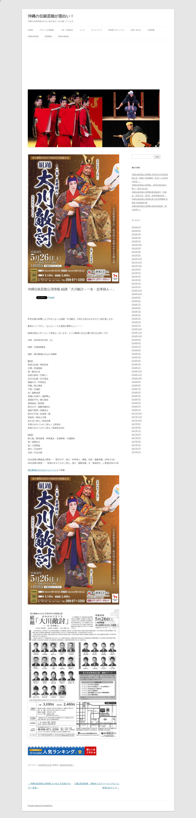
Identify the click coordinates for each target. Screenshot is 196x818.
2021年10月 (137, 266)
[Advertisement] (98, 63)
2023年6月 (136, 231)
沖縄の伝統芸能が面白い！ (51, 16)
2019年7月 (136, 347)
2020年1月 (136, 326)
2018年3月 (136, 403)
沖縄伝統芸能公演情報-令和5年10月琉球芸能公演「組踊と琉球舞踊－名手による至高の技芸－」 (150, 178)
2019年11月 (137, 333)
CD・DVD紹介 (67, 30)
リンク (82, 30)
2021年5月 (136, 273)
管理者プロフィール (116, 30)
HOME (30, 30)
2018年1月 (136, 410)
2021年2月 (136, 283)
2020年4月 (136, 315)
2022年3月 (136, 255)
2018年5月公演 (44, 765)
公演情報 (150, 30)
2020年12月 (137, 290)
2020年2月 (136, 322)
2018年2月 (136, 406)
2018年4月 (136, 399)
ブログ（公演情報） (47, 30)
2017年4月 (136, 441)
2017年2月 (136, 448)
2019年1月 (136, 368)
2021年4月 (136, 276)
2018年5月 (136, 396)
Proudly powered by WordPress (40, 806)
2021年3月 (136, 280)
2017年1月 (136, 452)
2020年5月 (136, 311)
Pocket (51, 297)
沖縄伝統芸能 (33, 36)
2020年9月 (136, 297)
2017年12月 (137, 413)
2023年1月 (136, 241)
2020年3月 (136, 319)
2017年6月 (136, 434)
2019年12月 (137, 329)
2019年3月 (136, 361)
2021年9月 (136, 269)
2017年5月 (136, 438)
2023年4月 (136, 234)
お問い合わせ (136, 30)
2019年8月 (136, 343)
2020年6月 (136, 308)
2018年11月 (137, 375)
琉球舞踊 (48, 36)
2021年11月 (137, 262)
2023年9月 (136, 227)
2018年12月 (137, 371)
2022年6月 (136, 252)
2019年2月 (136, 364)
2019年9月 (136, 340)
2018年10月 (137, 378)
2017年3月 (136, 445)
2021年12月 (137, 259)
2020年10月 (137, 294)
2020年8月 (136, 301)
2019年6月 (136, 350)
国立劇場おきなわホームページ (42, 470)
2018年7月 (136, 389)
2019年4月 (136, 357)
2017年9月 (136, 424)
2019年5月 (136, 354)
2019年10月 (137, 336)
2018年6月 (136, 392)
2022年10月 (137, 245)
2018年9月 (136, 382)
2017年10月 (137, 420)
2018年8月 (136, 385)
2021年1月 (136, 287)
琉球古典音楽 (63, 36)
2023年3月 (136, 238)
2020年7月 (136, 304)
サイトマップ (96, 30)
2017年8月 (136, 427)
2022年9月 (136, 248)
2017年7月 (136, 431)
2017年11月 (137, 417)
